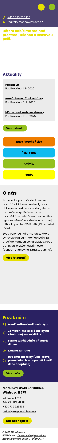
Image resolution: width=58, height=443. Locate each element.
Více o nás (13, 373)
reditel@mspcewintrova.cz (19, 411)
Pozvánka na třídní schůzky (24, 98)
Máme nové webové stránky (24, 112)
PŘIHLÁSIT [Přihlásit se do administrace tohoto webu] (38, 438)
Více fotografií (16, 258)
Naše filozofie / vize (29, 142)
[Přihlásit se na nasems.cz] (41, 7)
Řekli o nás (29, 153)
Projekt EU (12, 85)
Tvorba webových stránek (31, 435)
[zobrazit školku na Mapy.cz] (17, 420)
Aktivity (29, 163)
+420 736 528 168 (13, 406)
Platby (29, 174)
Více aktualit (15, 128)
